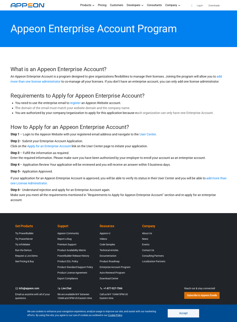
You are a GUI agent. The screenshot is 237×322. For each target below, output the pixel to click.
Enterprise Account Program (115, 267)
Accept (183, 313)
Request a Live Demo (26, 255)
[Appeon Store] (184, 5)
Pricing (102, 5)
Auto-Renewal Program (112, 272)
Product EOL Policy (67, 261)
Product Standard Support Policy (75, 267)
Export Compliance (67, 278)
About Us (147, 233)
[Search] (192, 6)
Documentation (108, 255)
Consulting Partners (153, 255)
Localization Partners (153, 261)
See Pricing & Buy (24, 261)
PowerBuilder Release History (73, 255)
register (75, 103)
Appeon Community (68, 233)
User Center (147, 134)
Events (145, 244)
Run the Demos (23, 250)
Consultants (154, 5)
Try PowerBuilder (24, 233)
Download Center (109, 278)
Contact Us (148, 250)
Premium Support (66, 244)
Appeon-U (105, 233)
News (145, 238)
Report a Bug (64, 238)
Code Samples (107, 244)
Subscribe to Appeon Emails (202, 295)
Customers (116, 5)
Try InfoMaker (22, 244)
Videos (103, 238)
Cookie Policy (115, 315)
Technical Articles (109, 250)
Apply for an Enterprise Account (49, 146)
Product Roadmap (110, 261)
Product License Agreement (72, 272)
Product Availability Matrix (71, 250)
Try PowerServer (24, 238)
